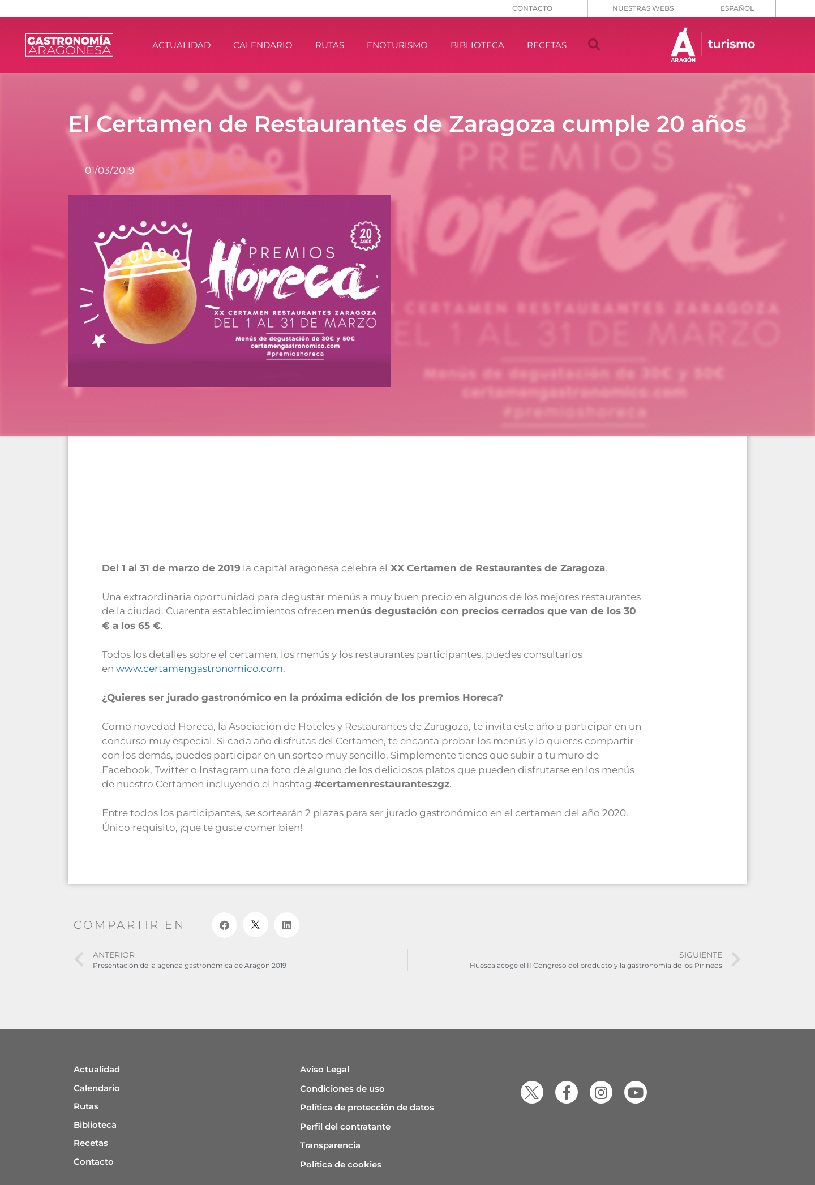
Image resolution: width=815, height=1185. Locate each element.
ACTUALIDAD (181, 45)
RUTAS (329, 45)
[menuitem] (737, 8)
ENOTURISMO (397, 45)
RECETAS (547, 45)
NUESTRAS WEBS (643, 8)
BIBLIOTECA (477, 45)
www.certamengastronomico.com (199, 668)
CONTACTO (532, 8)
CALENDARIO (263, 45)
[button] (594, 45)
